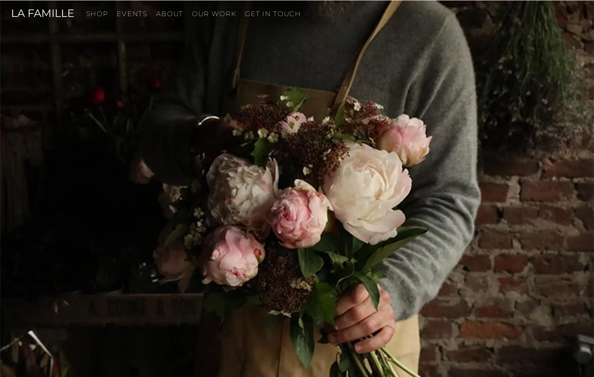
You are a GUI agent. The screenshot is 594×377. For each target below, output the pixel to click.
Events (132, 14)
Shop (97, 14)
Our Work (214, 14)
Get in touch (273, 14)
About (170, 14)
